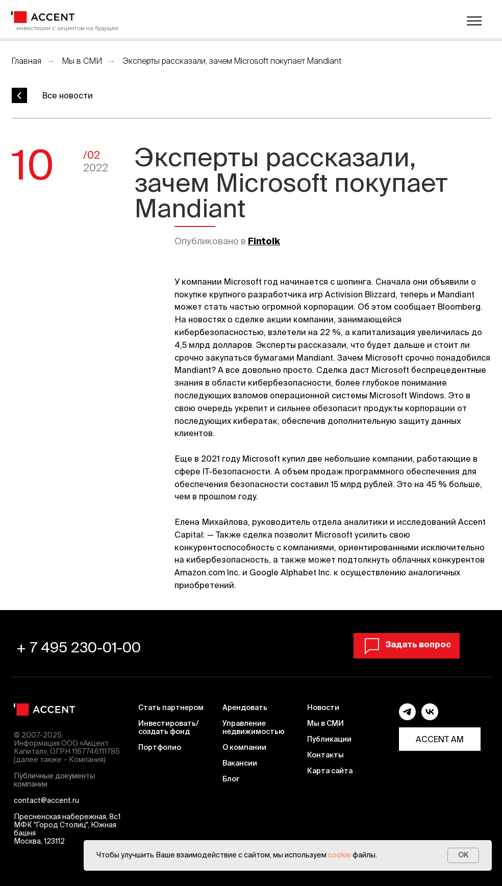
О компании (244, 747)
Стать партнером (171, 707)
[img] (42, 17)
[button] (407, 644)
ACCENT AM (440, 739)
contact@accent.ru (46, 800)
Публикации (329, 739)
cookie (339, 855)
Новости (323, 707)
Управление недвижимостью (253, 727)
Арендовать (244, 707)
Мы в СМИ (82, 60)
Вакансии (239, 763)
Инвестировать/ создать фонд (168, 727)
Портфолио (159, 747)
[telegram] (407, 717)
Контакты (325, 755)
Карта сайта (330, 771)
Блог (230, 779)
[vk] (429, 717)
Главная (26, 60)
